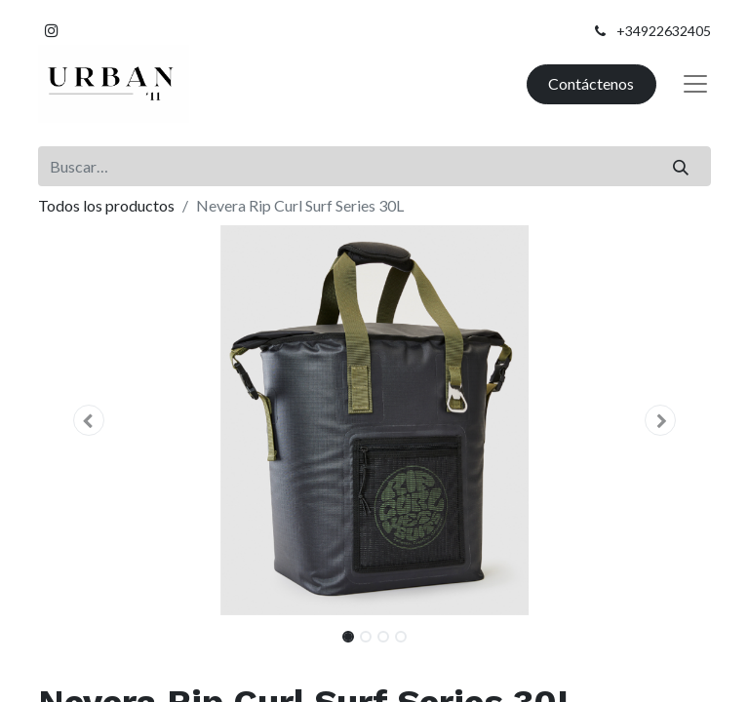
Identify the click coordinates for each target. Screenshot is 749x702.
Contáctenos (591, 83)
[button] (88, 420)
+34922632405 (663, 30)
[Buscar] (681, 165)
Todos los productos (106, 205)
